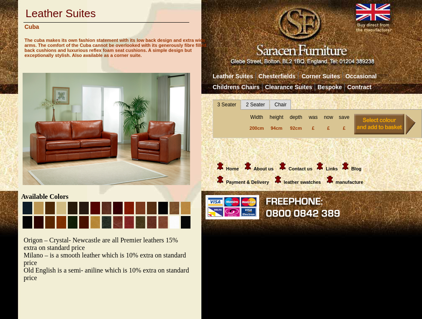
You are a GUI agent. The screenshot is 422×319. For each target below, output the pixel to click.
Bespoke (331, 87)
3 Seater (226, 105)
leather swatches (303, 182)
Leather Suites (233, 76)
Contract (359, 87)
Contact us (300, 168)
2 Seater (255, 105)
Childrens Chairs (236, 87)
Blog (356, 168)
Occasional (359, 76)
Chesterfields (277, 76)
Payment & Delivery (241, 182)
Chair (281, 105)
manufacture (349, 182)
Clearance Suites (288, 87)
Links (332, 168)
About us (264, 168)
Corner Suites (320, 76)
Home (226, 168)
